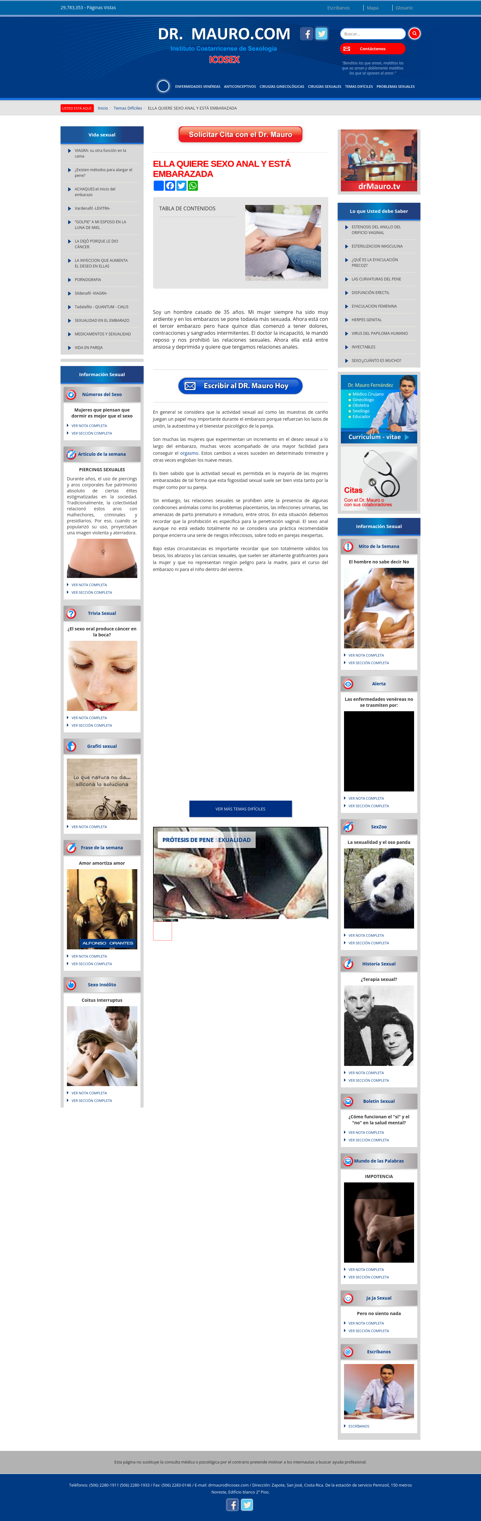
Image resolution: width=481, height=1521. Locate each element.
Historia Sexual (378, 964)
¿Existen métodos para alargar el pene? (103, 172)
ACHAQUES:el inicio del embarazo (95, 191)
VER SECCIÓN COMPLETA (92, 433)
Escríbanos (338, 8)
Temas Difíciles (359, 86)
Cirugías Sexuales (324, 86)
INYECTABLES (364, 347)
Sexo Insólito (102, 985)
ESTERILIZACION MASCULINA (377, 246)
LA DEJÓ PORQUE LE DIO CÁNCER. (96, 243)
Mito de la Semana (379, 546)
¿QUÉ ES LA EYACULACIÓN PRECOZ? (375, 262)
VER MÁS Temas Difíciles (240, 809)
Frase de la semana (102, 848)
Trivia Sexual (102, 613)
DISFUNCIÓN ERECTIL (371, 292)
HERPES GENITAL (367, 319)
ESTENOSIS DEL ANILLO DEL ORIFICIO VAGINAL (376, 229)
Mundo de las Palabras (379, 1161)
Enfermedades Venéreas (197, 86)
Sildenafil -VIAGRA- (91, 293)
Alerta (379, 684)
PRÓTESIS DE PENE (188, 840)
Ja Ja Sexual (378, 1298)
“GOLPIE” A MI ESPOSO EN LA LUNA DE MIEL (100, 224)
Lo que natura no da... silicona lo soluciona (102, 781)
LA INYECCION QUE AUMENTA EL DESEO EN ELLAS (101, 263)
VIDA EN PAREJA (89, 347)
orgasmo (189, 453)
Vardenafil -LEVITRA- (92, 208)
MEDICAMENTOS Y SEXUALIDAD (103, 334)
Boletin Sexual (379, 1101)
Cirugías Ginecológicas (282, 86)
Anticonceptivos (240, 86)
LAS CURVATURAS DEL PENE (376, 279)
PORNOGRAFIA (88, 279)
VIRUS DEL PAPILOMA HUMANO (380, 333)
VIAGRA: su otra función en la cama (100, 153)
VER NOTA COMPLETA (89, 425)
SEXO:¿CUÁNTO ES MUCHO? (376, 360)
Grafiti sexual (102, 746)
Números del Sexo (102, 394)
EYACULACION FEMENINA (374, 306)
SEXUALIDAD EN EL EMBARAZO (102, 320)
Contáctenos (372, 48)
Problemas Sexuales (396, 86)
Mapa (372, 8)
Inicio (103, 108)
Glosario (404, 8)
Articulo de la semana (102, 454)
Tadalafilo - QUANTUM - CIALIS (101, 307)
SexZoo (379, 827)
